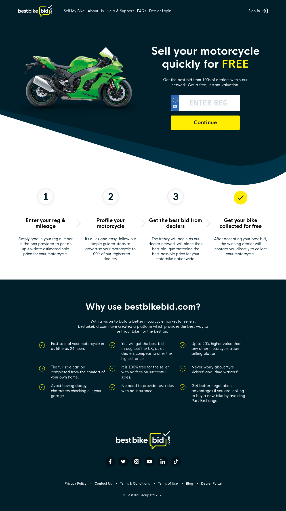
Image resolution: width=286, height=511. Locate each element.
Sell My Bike (74, 11)
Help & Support (120, 11)
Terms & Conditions (135, 484)
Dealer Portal (211, 484)
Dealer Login (160, 11)
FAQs (141, 11)
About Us (96, 11)
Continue (205, 122)
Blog (189, 484)
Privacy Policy (75, 484)
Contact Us (103, 484)
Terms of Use (168, 484)
